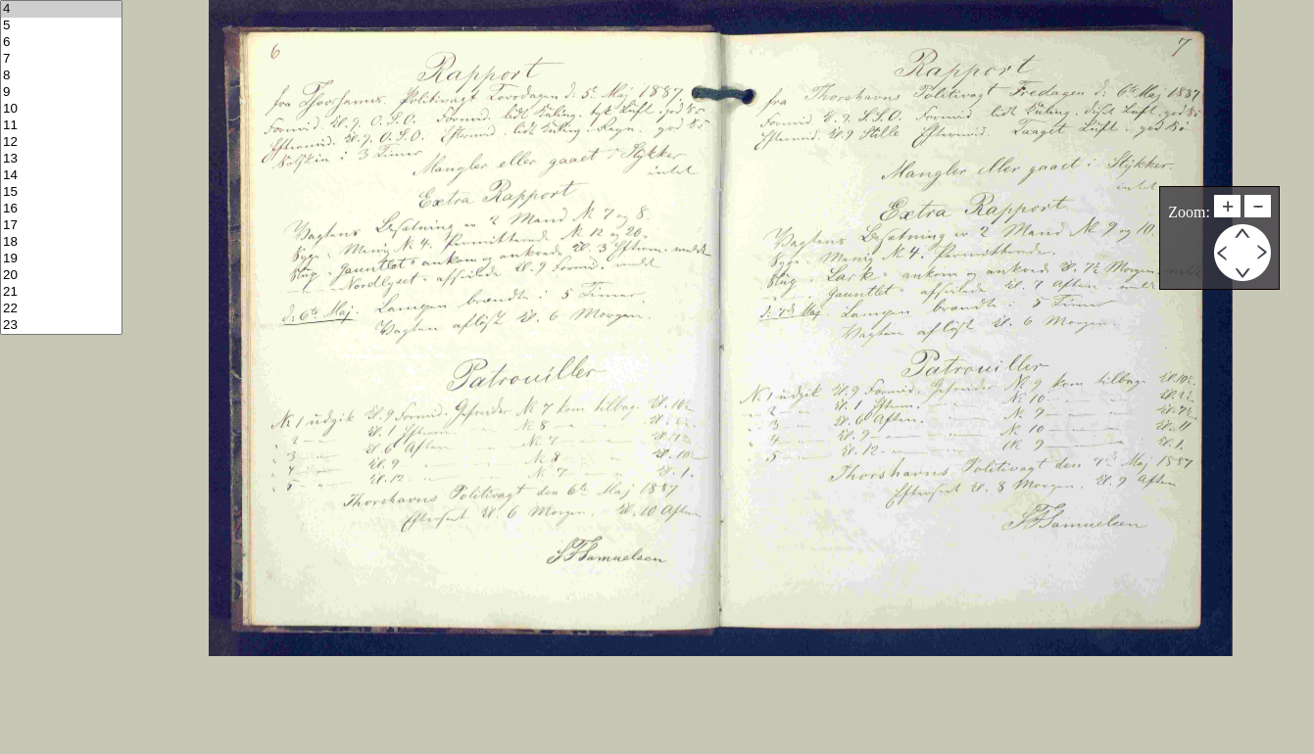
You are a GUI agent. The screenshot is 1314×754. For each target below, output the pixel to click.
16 (61, 209)
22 (61, 309)
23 (61, 325)
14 (61, 175)
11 (61, 126)
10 (61, 109)
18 (61, 242)
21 (61, 292)
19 (61, 259)
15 (61, 192)
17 (61, 225)
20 (61, 275)
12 (61, 142)
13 (61, 159)
